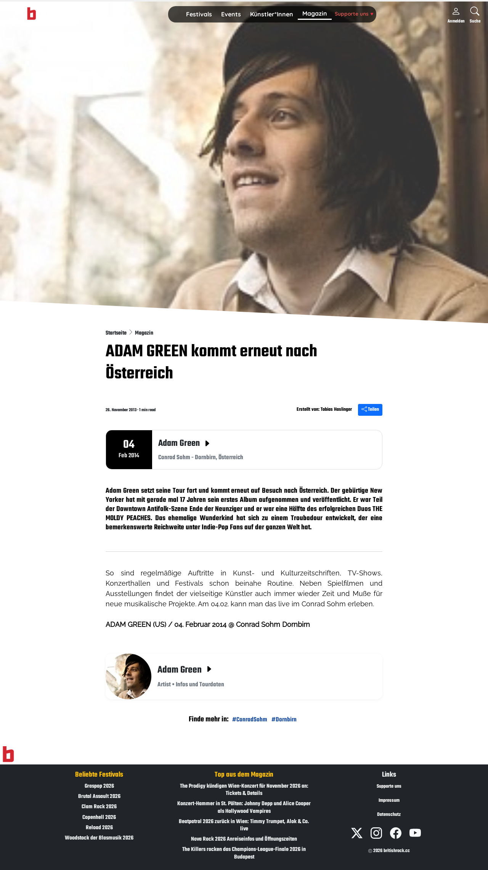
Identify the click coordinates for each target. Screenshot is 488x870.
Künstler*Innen (271, 14)
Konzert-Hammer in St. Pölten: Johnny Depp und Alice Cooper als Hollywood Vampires (244, 808)
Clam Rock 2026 (99, 807)
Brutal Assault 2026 (99, 796)
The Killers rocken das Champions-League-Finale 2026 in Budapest (244, 853)
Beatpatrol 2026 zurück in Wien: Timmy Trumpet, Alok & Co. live (244, 825)
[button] (199, 14)
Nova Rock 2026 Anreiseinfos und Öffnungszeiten (244, 839)
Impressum (389, 800)
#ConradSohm (249, 719)
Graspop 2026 (99, 786)
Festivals (199, 14)
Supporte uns (354, 13)
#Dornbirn (284, 719)
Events (231, 14)
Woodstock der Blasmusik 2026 (99, 838)
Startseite (117, 333)
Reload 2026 (99, 828)
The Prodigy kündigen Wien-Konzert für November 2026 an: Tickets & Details (244, 790)
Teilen (370, 409)
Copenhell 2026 (99, 817)
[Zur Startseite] (8, 754)
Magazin (314, 13)
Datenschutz (389, 815)
